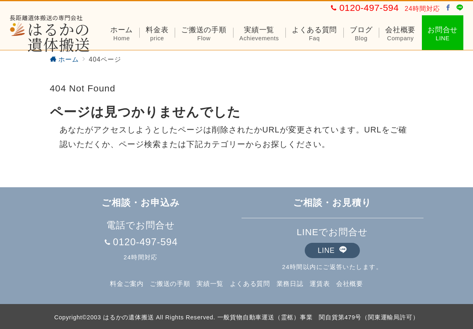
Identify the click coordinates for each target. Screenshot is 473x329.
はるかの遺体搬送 (50, 36)
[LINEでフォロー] (459, 8)
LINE (332, 250)
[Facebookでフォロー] (448, 8)
